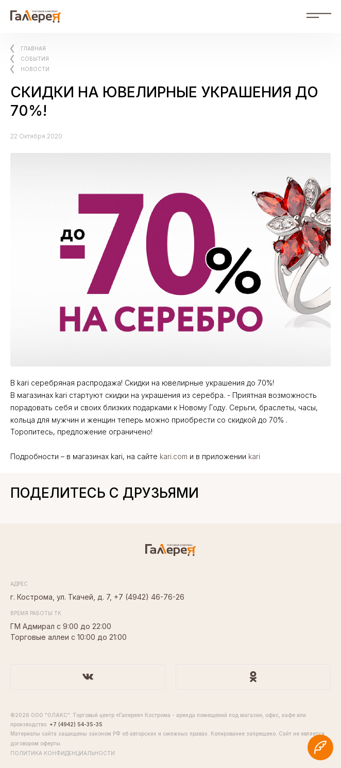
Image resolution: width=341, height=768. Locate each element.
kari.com (173, 456)
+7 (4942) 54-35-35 (76, 724)
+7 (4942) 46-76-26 (149, 596)
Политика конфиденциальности (62, 753)
